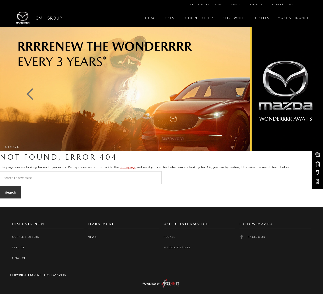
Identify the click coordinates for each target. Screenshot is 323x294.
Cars (169, 18)
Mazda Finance (293, 18)
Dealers (261, 18)
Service (256, 4)
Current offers (25, 236)
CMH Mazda (22, 18)
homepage (128, 167)
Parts (236, 4)
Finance (19, 258)
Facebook (252, 237)
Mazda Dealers (177, 247)
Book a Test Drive (206, 4)
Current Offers (198, 18)
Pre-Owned (233, 18)
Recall (169, 236)
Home (150, 18)
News (92, 236)
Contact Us (282, 4)
